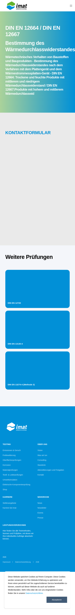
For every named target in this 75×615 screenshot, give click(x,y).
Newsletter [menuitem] (42, 508)
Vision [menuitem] (40, 450)
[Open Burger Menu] (71, 5)
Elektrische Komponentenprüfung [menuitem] (16, 484)
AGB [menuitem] (37, 562)
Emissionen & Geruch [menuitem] (12, 450)
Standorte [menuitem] (42, 465)
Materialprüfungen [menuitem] (10, 470)
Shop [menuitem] (5, 489)
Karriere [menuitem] (7, 497)
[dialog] (37, 589)
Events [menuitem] (40, 513)
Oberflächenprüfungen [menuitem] (12, 460)
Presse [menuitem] (40, 518)
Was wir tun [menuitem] (42, 455)
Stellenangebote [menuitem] (9, 503)
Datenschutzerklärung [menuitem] (23, 562)
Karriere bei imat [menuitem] (9, 508)
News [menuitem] (40, 503)
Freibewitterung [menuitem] (9, 455)
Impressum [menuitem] (7, 562)
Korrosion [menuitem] (7, 465)
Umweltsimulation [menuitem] (10, 480)
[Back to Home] (17, 10)
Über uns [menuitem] (42, 444)
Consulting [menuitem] (42, 460)
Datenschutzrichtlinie (34, 593)
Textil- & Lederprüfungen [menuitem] (13, 475)
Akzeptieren (57, 600)
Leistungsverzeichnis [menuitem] (14, 525)
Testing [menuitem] (7, 444)
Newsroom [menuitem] (43, 497)
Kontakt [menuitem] (41, 475)
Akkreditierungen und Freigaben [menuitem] (51, 470)
